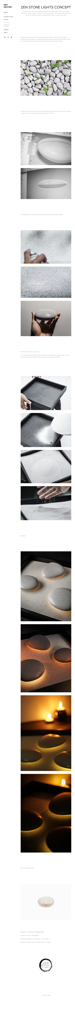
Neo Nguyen (8, 5)
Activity (6, 19)
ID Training (6, 22)
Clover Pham (45, 939)
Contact (6, 29)
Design (5, 12)
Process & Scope (8, 16)
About (5, 32)
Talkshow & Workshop (6, 25)
